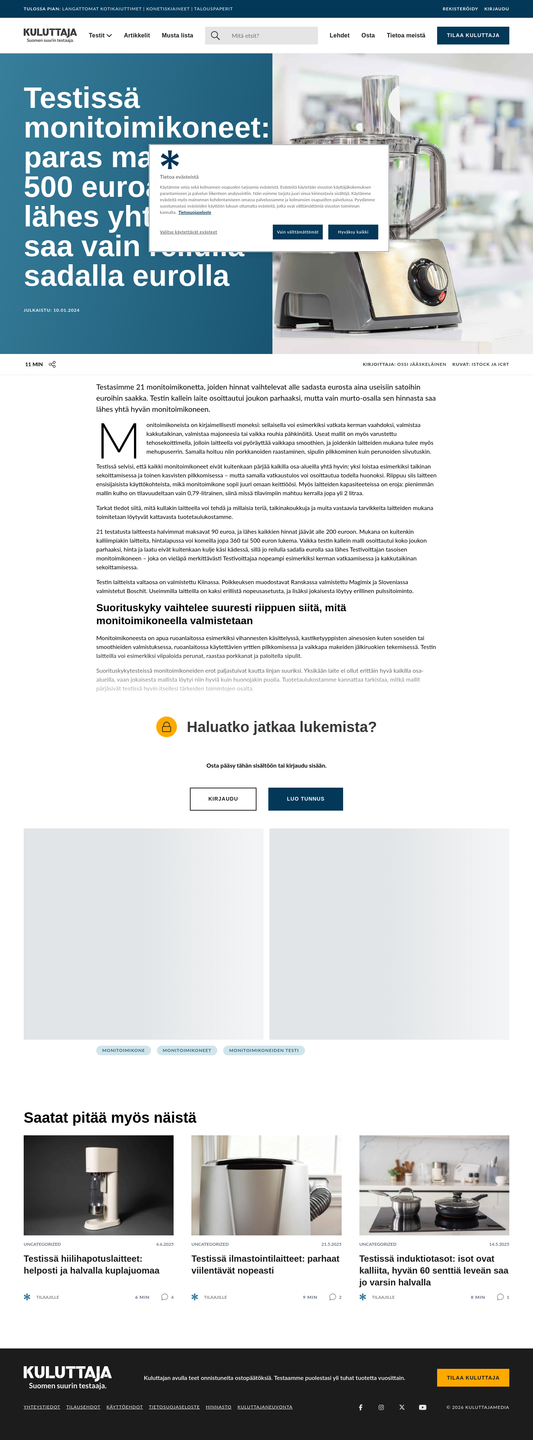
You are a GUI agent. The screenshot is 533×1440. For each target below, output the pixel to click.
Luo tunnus (306, 799)
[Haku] (272, 35)
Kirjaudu (496, 9)
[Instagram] (381, 1407)
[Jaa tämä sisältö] (52, 364)
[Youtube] (423, 1407)
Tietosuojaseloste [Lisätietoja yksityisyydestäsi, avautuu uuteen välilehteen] (194, 212)
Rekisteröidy (460, 9)
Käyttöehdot (125, 1407)
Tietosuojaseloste (174, 1407)
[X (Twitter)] (402, 1407)
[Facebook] (360, 1407)
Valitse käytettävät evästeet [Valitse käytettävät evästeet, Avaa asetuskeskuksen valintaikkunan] (188, 231)
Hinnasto (219, 1407)
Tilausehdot (83, 1407)
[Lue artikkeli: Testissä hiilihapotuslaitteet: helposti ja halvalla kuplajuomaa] (99, 1211)
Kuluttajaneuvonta (265, 1407)
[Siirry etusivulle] (50, 36)
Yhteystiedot (42, 1407)
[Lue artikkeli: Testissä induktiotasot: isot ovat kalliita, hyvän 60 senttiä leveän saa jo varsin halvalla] (434, 1211)
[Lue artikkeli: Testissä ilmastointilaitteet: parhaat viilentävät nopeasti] (266, 1211)
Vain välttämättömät (298, 231)
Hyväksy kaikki (353, 231)
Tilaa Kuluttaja (473, 35)
